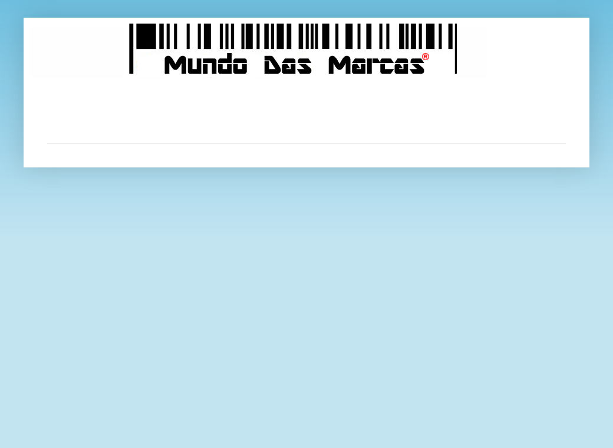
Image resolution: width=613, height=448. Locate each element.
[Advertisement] (306, 110)
